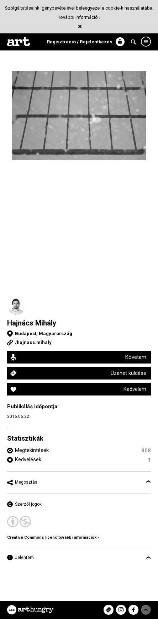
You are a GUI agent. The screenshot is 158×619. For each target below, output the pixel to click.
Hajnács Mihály (31, 323)
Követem (135, 357)
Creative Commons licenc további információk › (53, 537)
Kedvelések (28, 459)
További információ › (79, 17)
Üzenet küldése (128, 373)
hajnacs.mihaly (34, 342)
